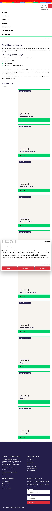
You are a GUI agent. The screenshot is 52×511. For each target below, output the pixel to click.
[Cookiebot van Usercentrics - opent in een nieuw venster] (44, 242)
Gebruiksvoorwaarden (11, 507)
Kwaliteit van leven (31, 466)
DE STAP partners (6, 481)
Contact (3, 474)
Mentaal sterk (30, 462)
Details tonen (44, 264)
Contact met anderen (32, 468)
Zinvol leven (30, 464)
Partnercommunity (6, 485)
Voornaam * (30, 495)
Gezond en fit (30, 460)
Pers (3, 476)
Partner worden (5, 483)
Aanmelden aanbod (6, 488)
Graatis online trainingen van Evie (9, 472)
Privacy (18, 507)
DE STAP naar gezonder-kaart (8, 469)
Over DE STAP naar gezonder (8, 467)
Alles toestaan (42, 268)
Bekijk (21, 120)
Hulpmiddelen (24, 113)
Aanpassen (26, 268)
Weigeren (9, 268)
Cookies (22, 507)
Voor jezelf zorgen (31, 470)
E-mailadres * (30, 489)
